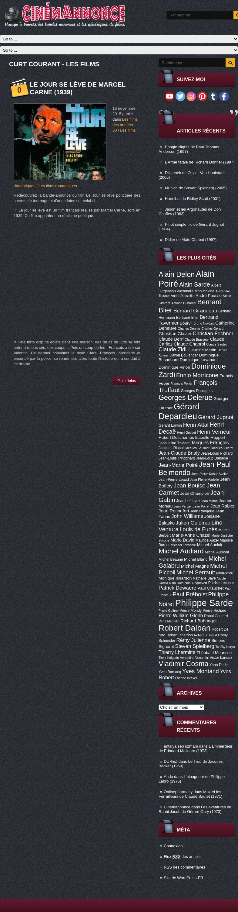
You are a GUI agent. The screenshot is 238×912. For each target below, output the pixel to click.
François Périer (181, 383)
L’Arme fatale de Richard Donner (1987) (200, 162)
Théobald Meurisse (214, 652)
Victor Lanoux (221, 658)
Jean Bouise (190, 485)
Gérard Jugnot (215, 417)
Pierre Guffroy (169, 610)
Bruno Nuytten (203, 323)
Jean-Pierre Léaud (174, 479)
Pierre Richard (214, 610)
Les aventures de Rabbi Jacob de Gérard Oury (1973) (195, 809)
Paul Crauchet (210, 588)
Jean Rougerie (202, 511)
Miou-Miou (224, 573)
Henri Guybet (186, 432)
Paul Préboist (190, 594)
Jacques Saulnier (197, 448)
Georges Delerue (185, 397)
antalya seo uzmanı (181, 746)
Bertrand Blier (187, 317)
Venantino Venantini (194, 657)
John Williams (187, 516)
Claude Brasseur (197, 339)
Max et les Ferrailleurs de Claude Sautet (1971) (190, 794)
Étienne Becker (186, 678)
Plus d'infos (126, 381)
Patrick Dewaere (177, 588)
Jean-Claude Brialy (179, 453)
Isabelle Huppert (210, 437)
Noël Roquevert (196, 583)
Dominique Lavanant (199, 359)
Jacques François (209, 442)
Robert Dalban (185, 627)
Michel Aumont (217, 552)
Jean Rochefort (174, 510)
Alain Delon (177, 274)
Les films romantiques (58, 186)
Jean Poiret (201, 506)
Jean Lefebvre (188, 501)
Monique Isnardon (175, 578)
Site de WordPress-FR (183, 878)
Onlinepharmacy (178, 792)
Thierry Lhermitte (177, 652)
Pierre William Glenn (181, 615)
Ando (168, 776)
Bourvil (186, 323)
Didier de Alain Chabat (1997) (191, 239)
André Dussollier (183, 296)
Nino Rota (176, 583)
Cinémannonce (177, 807)
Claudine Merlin (202, 350)
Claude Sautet (216, 344)
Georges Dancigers (197, 391)
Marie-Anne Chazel (191, 535)
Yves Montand (200, 671)
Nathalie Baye (204, 578)
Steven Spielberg (194, 646)
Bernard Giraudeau (195, 311)
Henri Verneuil (214, 432)
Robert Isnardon (179, 635)
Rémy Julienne (193, 640)
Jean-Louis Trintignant (177, 458)
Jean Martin (209, 501)
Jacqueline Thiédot (174, 443)
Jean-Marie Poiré (178, 465)
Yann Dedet (219, 665)
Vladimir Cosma (183, 664)
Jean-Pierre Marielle (204, 479)
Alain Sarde (194, 284)
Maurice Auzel (207, 540)
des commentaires (184, 867)
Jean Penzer (183, 506)
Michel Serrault (195, 572)
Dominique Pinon (174, 367)
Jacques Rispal (171, 448)
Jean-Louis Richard (217, 453)
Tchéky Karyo (225, 647)
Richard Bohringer (198, 620)
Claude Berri (171, 339)
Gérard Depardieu (179, 411)
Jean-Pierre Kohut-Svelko (210, 474)
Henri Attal (196, 425)
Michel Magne (195, 566)
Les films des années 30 (125, 124)
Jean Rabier (222, 506)
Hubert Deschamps (176, 437)
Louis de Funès (198, 529)
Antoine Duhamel (183, 303)
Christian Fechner (213, 333)
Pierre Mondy (191, 610)
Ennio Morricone (197, 375)
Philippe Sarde (204, 603)
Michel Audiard (181, 551)
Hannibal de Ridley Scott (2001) (193, 198)
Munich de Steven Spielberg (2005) (196, 188)
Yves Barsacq (170, 672)
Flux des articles (182, 856)
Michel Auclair (210, 544)
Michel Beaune (171, 559)
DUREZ (170, 761)
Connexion (173, 846)
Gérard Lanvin (170, 425)
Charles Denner (189, 328)
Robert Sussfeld (205, 635)
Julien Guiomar (193, 523)
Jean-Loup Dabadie (212, 458)
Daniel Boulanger (183, 355)
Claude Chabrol (189, 344)
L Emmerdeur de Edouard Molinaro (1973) (196, 748)
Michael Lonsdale (183, 545)
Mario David (182, 540)
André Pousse (209, 295)
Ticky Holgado (169, 657)
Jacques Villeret (221, 448)
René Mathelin (169, 621)
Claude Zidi (172, 349)
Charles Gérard (212, 328)
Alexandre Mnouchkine (195, 291)
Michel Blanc (195, 559)
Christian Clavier (175, 333)
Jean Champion (194, 493)
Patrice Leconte (221, 583)
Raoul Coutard (216, 616)
